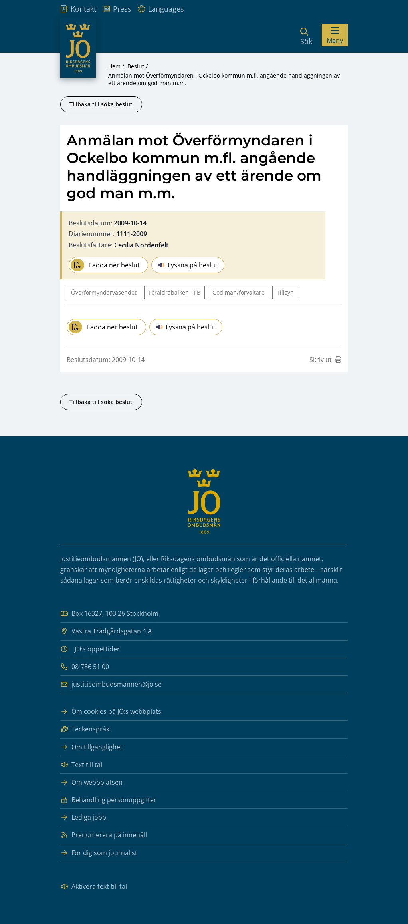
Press (117, 8)
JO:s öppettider (97, 649)
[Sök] (306, 35)
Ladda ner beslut (105, 265)
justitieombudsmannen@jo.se (111, 684)
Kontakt (78, 8)
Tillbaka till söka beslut (101, 104)
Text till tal (81, 764)
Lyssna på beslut (188, 265)
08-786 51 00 (84, 666)
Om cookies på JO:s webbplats (110, 711)
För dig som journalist (98, 853)
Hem (114, 66)
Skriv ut (325, 359)
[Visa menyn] (335, 35)
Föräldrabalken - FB (174, 292)
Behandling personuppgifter (108, 800)
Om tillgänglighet (91, 747)
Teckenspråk (84, 729)
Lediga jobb (83, 817)
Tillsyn (285, 292)
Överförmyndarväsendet (104, 292)
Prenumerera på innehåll (103, 835)
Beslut (135, 66)
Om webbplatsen (91, 782)
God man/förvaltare (238, 292)
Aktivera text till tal (93, 886)
